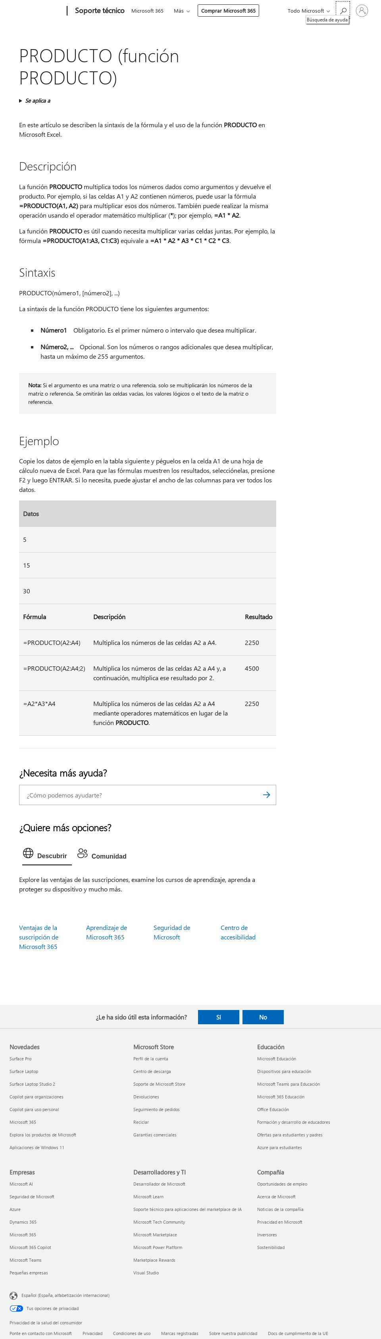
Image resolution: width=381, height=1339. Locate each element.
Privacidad (92, 1333)
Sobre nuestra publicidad (233, 1333)
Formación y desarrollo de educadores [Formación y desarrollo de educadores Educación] (293, 1122)
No (263, 1017)
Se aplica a (37, 100)
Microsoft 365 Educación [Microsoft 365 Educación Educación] (280, 1097)
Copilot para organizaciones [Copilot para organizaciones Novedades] (37, 1097)
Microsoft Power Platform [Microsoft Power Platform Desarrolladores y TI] (157, 1247)
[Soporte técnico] (99, 11)
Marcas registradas (179, 1333)
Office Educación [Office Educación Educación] (273, 1109)
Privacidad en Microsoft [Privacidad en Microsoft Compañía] (279, 1222)
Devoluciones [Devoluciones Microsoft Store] (146, 1097)
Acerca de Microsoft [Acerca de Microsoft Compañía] (276, 1196)
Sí (218, 1017)
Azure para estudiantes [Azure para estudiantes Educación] (279, 1147)
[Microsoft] (37, 11)
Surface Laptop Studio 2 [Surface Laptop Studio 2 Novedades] (32, 1084)
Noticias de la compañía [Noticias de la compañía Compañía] (280, 1209)
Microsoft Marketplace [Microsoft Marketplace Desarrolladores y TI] (155, 1235)
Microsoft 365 (147, 10)
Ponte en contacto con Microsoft (41, 1333)
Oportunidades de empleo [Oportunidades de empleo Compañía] (282, 1184)
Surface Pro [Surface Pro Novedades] (20, 1059)
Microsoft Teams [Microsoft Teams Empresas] (26, 1260)
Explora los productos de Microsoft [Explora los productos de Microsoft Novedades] (43, 1135)
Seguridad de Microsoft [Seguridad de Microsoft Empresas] (32, 1196)
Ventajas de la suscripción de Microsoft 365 (38, 937)
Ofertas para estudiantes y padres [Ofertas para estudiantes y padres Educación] (290, 1135)
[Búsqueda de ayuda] (343, 10)
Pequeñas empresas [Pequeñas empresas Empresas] (29, 1273)
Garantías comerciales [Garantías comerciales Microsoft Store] (155, 1135)
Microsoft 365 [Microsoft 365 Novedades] (23, 1122)
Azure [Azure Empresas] (15, 1209)
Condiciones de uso (131, 1333)
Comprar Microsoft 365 (228, 10)
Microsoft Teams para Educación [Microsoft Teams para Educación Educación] (288, 1084)
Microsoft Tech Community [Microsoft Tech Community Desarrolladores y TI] (159, 1222)
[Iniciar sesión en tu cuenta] (361, 10)
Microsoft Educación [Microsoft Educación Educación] (276, 1059)
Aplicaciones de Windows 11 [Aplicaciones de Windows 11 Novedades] (37, 1147)
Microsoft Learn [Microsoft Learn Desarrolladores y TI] (148, 1196)
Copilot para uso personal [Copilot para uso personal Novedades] (34, 1109)
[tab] (47, 855)
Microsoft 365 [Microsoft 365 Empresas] (23, 1235)
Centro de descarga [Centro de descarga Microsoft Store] (152, 1071)
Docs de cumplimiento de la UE (298, 1333)
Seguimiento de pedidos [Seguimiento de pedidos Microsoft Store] (156, 1109)
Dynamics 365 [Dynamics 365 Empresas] (23, 1222)
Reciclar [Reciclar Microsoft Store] (141, 1122)
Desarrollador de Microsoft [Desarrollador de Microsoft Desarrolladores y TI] (159, 1184)
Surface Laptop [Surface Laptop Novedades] (24, 1071)
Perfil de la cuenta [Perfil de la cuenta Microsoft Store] (150, 1059)
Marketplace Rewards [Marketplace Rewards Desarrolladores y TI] (154, 1260)
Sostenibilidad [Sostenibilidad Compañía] (271, 1247)
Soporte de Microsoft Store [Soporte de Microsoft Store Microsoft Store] (159, 1084)
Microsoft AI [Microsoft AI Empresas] (21, 1184)
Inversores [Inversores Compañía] (267, 1235)
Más (179, 10)
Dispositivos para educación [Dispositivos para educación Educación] (284, 1071)
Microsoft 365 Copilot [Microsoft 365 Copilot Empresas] (30, 1247)
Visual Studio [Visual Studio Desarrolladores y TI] (146, 1273)
